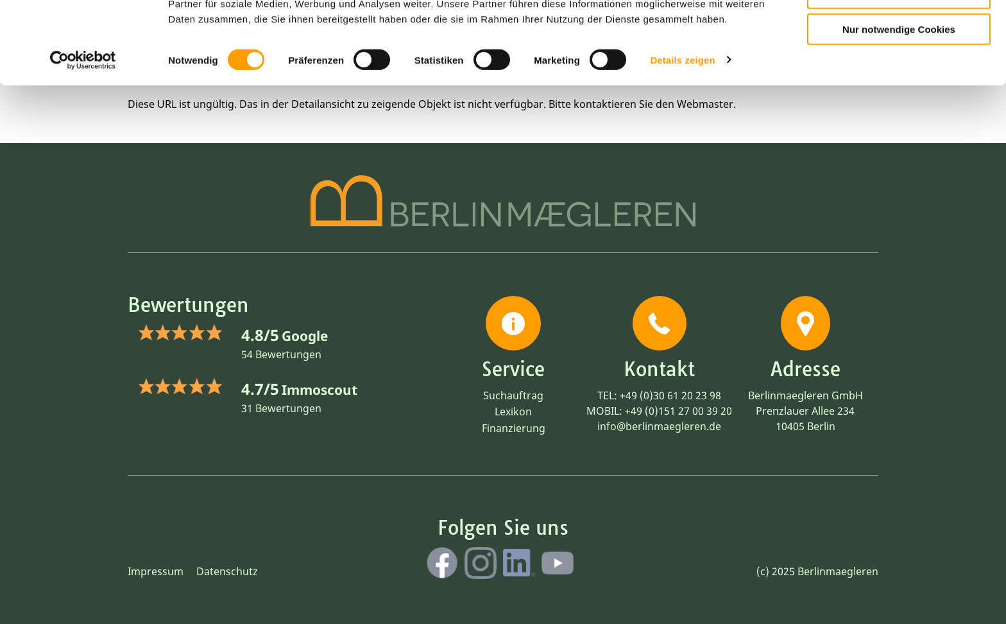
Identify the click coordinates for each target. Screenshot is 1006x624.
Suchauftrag (513, 395)
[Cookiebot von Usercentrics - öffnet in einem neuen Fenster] (83, 134)
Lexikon (513, 411)
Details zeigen (682, 134)
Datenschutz (227, 571)
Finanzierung (513, 428)
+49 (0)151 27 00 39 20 (678, 411)
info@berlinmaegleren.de (659, 426)
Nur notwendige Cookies (898, 103)
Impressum (155, 571)
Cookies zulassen (898, 31)
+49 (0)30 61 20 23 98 (670, 395)
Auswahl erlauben (899, 67)
